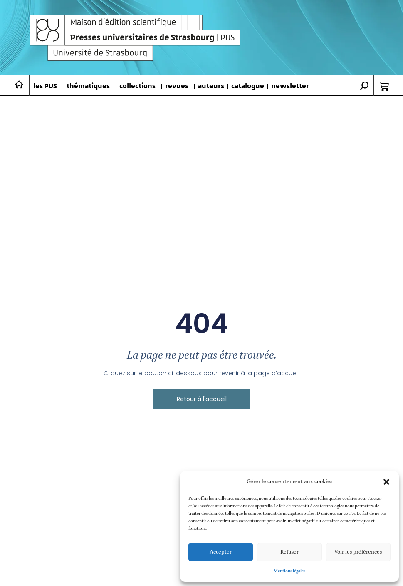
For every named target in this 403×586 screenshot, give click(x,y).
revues (176, 86)
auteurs (211, 86)
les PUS (45, 86)
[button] (386, 482)
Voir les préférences (358, 552)
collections (137, 86)
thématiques (88, 86)
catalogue (247, 86)
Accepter (221, 552)
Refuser (289, 552)
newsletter (290, 86)
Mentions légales (289, 571)
